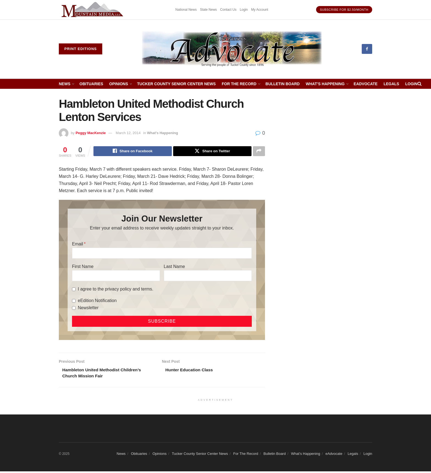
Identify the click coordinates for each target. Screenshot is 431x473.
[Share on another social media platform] (259, 151)
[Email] (162, 253)
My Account (259, 10)
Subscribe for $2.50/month (344, 9)
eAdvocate (366, 84)
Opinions (118, 84)
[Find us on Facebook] (367, 49)
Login (244, 10)
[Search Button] (420, 84)
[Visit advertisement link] (93, 10)
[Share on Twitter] (212, 151)
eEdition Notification (97, 301)
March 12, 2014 (128, 133)
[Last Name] (208, 276)
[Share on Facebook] (132, 151)
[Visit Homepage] (232, 49)
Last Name (174, 267)
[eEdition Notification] (74, 301)
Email (77, 244)
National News (186, 10)
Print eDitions (80, 49)
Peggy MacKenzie (91, 133)
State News (208, 10)
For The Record (239, 84)
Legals (391, 84)
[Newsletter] (74, 308)
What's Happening (162, 133)
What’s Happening (325, 84)
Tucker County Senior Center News (176, 84)
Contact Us (228, 10)
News (64, 84)
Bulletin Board (283, 84)
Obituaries (91, 84)
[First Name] (116, 276)
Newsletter (88, 308)
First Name (82, 267)
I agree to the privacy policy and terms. (115, 289)
